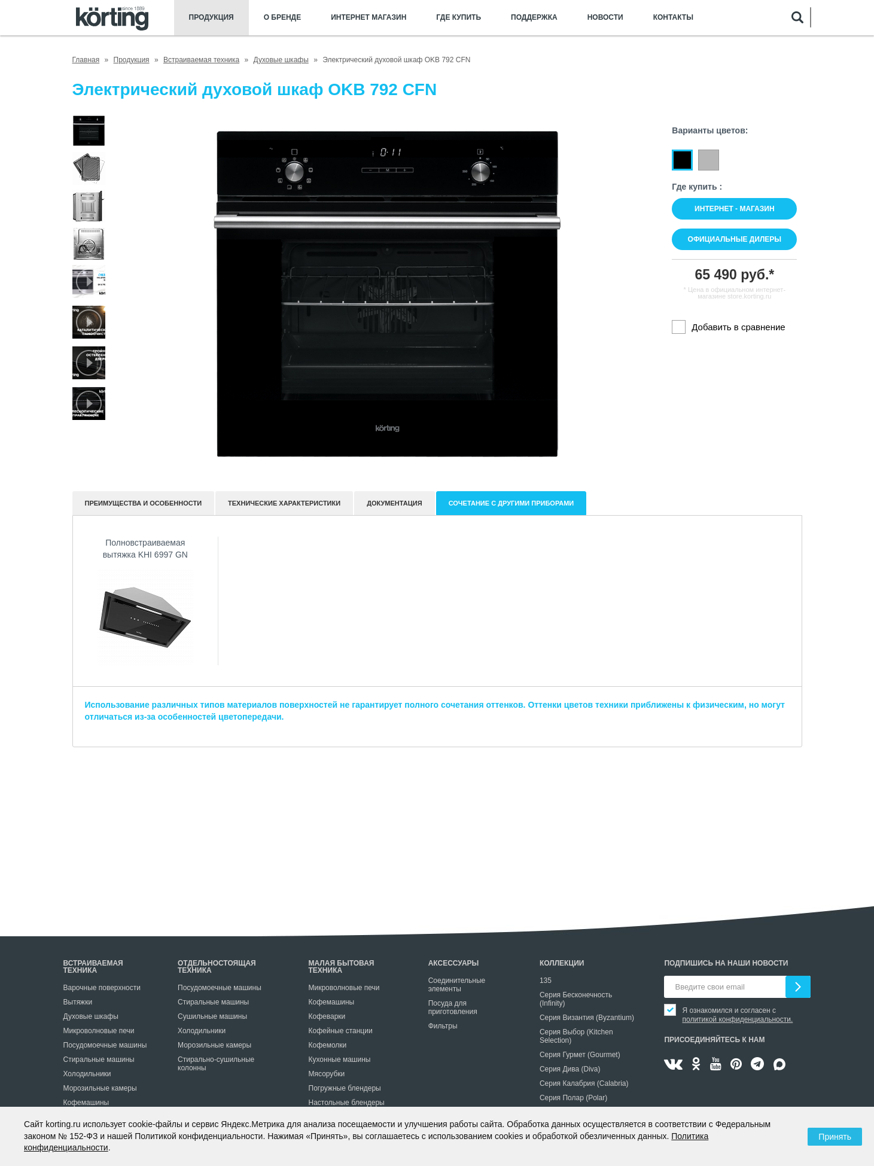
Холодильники (87, 1074)
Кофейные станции (341, 1031)
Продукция (211, 17)
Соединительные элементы (457, 984)
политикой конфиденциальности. (737, 1019)
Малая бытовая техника (341, 967)
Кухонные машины (340, 1059)
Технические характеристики (284, 503)
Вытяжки (78, 1002)
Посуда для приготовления (452, 1007)
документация (394, 503)
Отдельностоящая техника (217, 967)
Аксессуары (453, 963)
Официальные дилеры (735, 239)
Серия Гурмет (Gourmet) (580, 1055)
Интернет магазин (368, 17)
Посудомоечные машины (105, 1045)
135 (546, 980)
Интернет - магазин (734, 209)
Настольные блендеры (347, 1102)
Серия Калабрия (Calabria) (584, 1083)
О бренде (282, 17)
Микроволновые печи (99, 1031)
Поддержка (534, 17)
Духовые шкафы (90, 1016)
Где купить (458, 17)
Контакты (673, 17)
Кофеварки (327, 1016)
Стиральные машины (99, 1059)
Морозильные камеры (100, 1088)
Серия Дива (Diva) (570, 1069)
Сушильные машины (212, 1016)
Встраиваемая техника (93, 967)
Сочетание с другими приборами (511, 503)
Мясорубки (327, 1074)
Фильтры (443, 1026)
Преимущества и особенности (143, 503)
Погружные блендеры (345, 1088)
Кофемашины (86, 1102)
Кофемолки (328, 1045)
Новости (605, 17)
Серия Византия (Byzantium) (587, 1017)
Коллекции (562, 963)
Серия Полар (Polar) (573, 1098)
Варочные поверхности (102, 988)
